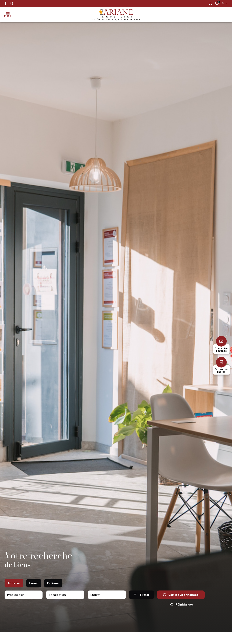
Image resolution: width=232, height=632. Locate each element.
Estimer (53, 595)
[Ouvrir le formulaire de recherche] (141, 606)
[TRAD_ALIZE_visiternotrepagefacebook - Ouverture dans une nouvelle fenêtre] (5, 3)
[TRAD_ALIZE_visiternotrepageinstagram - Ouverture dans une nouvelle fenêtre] (11, 3)
